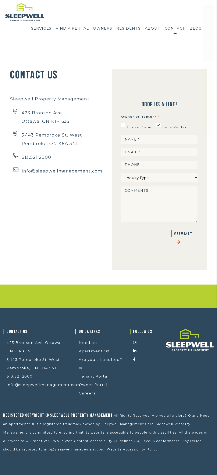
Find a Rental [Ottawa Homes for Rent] (72, 28)
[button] (146, 343)
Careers (87, 393)
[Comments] (159, 204)
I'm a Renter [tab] (174, 127)
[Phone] (159, 165)
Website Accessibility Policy (132, 449)
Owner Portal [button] (93, 385)
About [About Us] (153, 28)
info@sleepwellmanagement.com (62, 171)
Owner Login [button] (209, 45)
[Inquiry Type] (159, 177)
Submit (183, 233)
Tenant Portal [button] (94, 376)
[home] (24, 12)
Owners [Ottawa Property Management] (102, 28)
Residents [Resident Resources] (128, 28)
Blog (196, 28)
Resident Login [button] (209, 113)
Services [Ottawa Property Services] (41, 28)
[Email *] (159, 152)
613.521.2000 (36, 157)
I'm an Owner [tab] (140, 127)
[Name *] (159, 139)
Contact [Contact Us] (175, 28)
